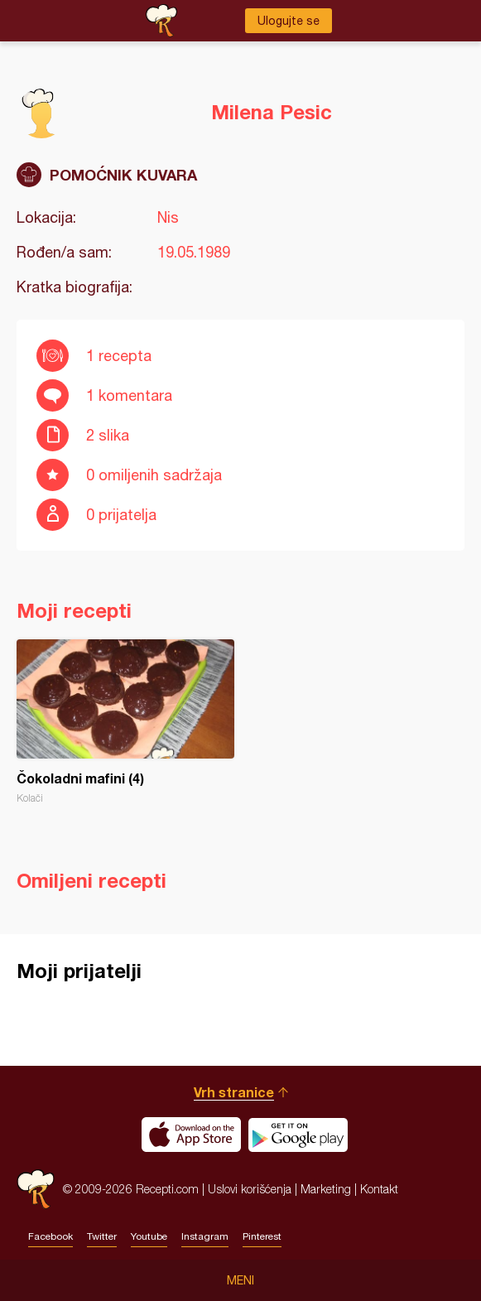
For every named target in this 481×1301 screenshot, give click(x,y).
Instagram (204, 1236)
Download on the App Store (191, 1134)
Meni (240, 1280)
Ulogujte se (288, 20)
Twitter (102, 1236)
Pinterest (262, 1236)
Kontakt (379, 1189)
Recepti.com (36, 1188)
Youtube (149, 1236)
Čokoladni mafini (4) (125, 721)
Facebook (50, 1236)
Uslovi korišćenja (249, 1189)
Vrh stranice (234, 1092)
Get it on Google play (298, 1134)
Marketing (326, 1189)
